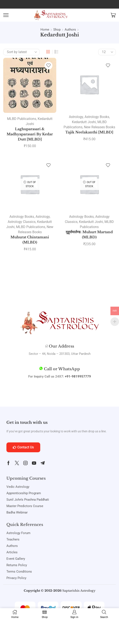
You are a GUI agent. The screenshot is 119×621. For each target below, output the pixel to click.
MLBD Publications (21, 119)
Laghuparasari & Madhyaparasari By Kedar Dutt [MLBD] (30, 134)
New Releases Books (99, 127)
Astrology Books (97, 117)
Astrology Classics (22, 222)
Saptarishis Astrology (78, 591)
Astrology (76, 117)
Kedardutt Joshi (84, 122)
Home (44, 29)
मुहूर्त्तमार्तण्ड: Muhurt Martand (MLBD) (89, 234)
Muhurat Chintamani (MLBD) (29, 239)
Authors (70, 29)
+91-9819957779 (78, 376)
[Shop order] (21, 52)
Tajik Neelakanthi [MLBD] (89, 132)
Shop (57, 29)
